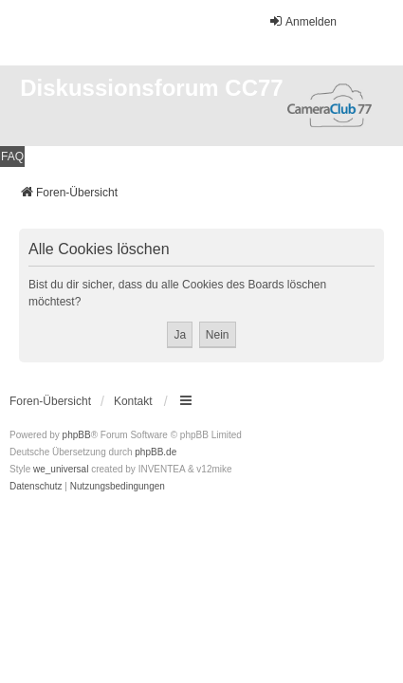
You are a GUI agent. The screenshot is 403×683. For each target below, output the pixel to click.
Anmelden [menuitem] (302, 21)
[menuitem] (36, 486)
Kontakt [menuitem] (133, 401)
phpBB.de (155, 452)
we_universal (60, 469)
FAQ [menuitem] (12, 156)
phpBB (77, 435)
